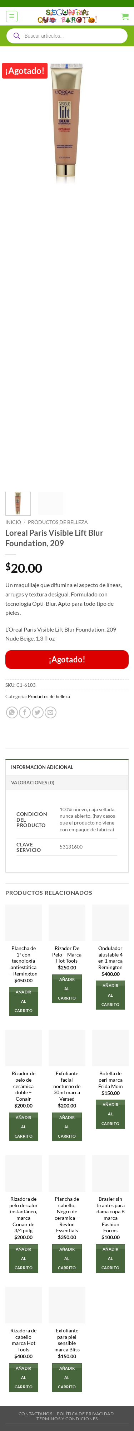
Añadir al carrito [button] (24, 1001)
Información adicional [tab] (42, 767)
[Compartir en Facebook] (25, 712)
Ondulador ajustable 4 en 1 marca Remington (110, 957)
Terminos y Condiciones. (67, 1418)
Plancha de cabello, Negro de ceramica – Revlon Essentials (67, 1214)
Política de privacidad (85, 1413)
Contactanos (36, 1413)
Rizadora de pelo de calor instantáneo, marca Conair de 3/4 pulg (23, 1214)
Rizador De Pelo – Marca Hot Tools (66, 954)
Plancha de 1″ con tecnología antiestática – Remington (23, 961)
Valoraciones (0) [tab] (32, 782)
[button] (12, 16)
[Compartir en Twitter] (38, 712)
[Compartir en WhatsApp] (12, 712)
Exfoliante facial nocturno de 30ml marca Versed (66, 1086)
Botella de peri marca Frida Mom (110, 1080)
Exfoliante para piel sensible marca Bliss (67, 1340)
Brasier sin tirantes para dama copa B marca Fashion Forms (110, 1214)
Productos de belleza (58, 522)
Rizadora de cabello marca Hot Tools (23, 1340)
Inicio (13, 522)
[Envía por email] (50, 712)
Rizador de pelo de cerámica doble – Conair (23, 1086)
